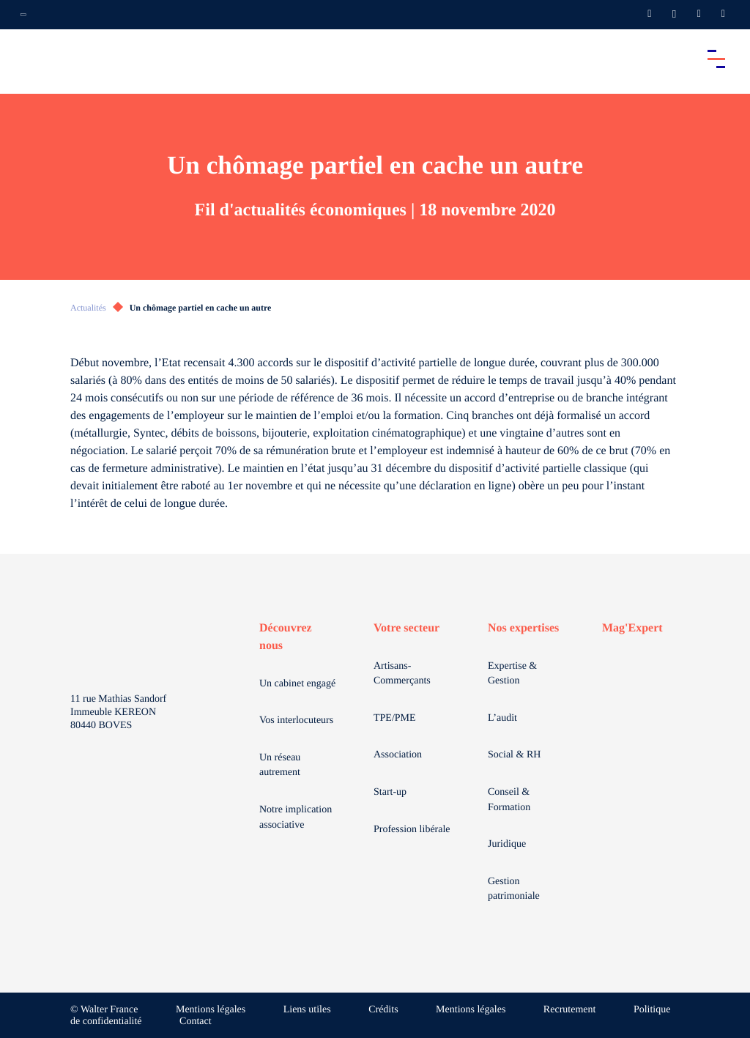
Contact (195, 1021)
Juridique (507, 844)
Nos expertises (523, 628)
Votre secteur (406, 628)
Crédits (383, 1009)
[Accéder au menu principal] (716, 59)
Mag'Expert (632, 628)
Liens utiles (307, 1009)
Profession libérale (412, 829)
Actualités (88, 308)
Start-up (390, 792)
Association (398, 754)
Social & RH (514, 754)
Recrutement (569, 1009)
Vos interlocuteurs (296, 720)
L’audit (502, 718)
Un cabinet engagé (297, 683)
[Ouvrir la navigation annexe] (23, 14)
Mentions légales (210, 1009)
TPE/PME (395, 718)
